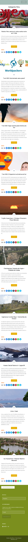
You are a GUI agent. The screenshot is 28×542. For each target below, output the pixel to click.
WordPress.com (14, 539)
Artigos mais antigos (8, 487)
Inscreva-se (6, 516)
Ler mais (14, 46)
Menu (24, 1)
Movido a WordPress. (11, 538)
